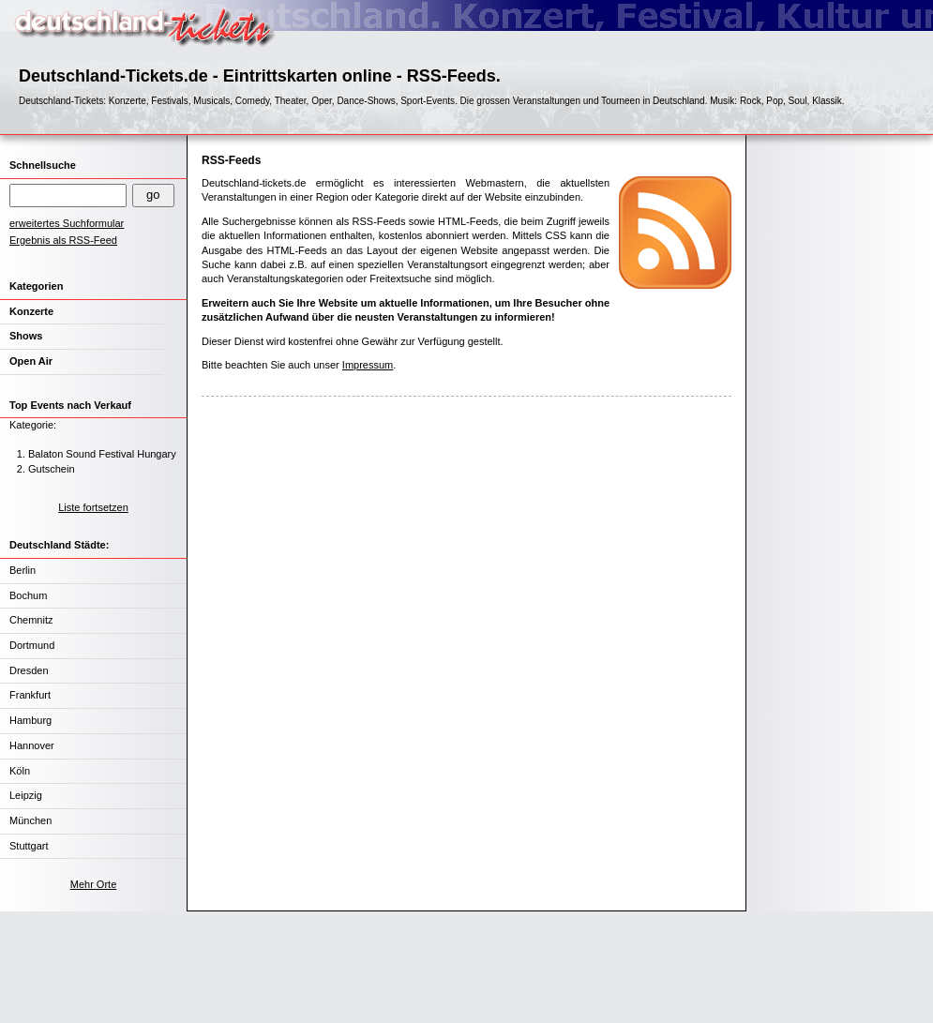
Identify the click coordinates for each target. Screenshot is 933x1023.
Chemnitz (31, 619)
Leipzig (25, 795)
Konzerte (31, 311)
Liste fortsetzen (93, 507)
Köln (19, 770)
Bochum (28, 595)
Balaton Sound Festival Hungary (102, 453)
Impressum (367, 364)
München (30, 820)
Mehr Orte (93, 884)
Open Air (31, 361)
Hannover (31, 745)
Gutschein (51, 468)
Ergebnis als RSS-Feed (63, 240)
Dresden (29, 670)
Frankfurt (30, 694)
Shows (25, 335)
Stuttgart (29, 845)
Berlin (22, 570)
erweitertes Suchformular (66, 223)
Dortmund (31, 645)
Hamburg (30, 720)
